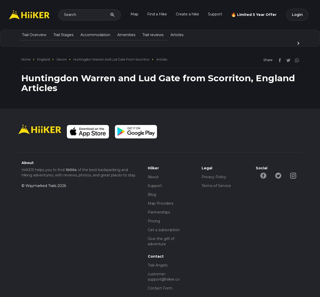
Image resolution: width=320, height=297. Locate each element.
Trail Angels (157, 265)
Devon (62, 59)
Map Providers (160, 203)
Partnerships (159, 212)
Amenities (126, 35)
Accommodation (95, 35)
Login (297, 14)
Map (134, 14)
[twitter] (287, 60)
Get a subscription (164, 230)
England (43, 59)
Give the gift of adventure (161, 241)
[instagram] (295, 60)
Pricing (154, 221)
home (26, 59)
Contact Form (160, 288)
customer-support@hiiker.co (164, 277)
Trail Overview (34, 35)
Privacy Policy (214, 177)
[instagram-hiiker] (293, 175)
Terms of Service (216, 185)
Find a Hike (157, 14)
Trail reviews (152, 35)
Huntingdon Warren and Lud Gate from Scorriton (111, 59)
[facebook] (278, 60)
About (153, 177)
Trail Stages (63, 35)
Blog (152, 194)
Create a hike (187, 14)
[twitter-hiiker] (278, 175)
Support (215, 14)
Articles (176, 35)
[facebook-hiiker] (263, 175)
